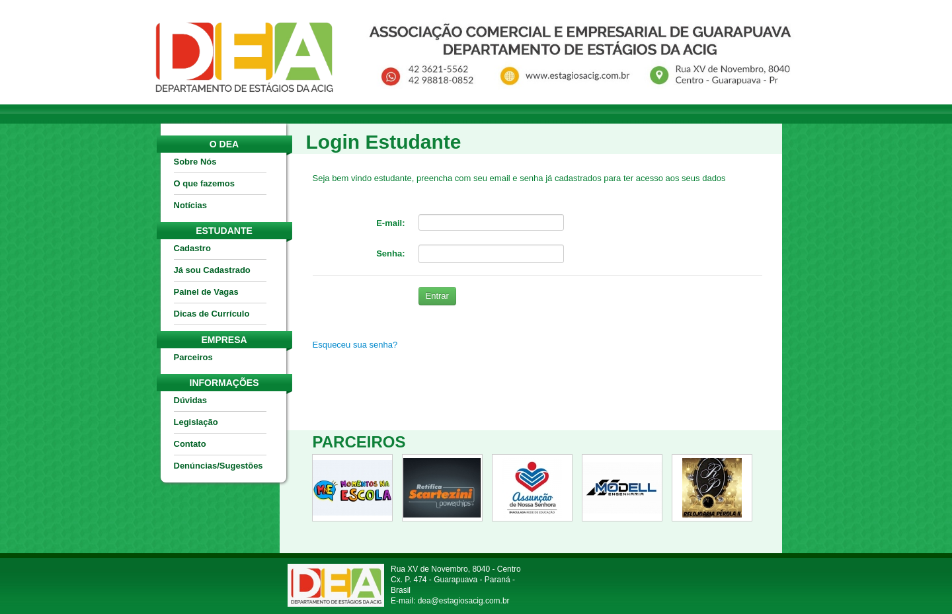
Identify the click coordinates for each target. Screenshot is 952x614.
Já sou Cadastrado (212, 270)
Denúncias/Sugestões (218, 466)
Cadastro (192, 248)
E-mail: (390, 223)
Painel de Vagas (206, 292)
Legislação (196, 422)
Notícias (191, 205)
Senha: (390, 253)
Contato (190, 444)
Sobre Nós (195, 162)
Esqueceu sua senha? (355, 345)
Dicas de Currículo (212, 314)
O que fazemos (204, 183)
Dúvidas (191, 400)
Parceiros (193, 357)
